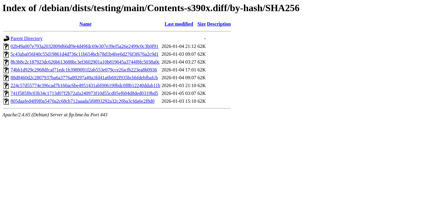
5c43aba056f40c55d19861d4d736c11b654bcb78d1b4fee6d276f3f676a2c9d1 (85, 54)
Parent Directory (26, 38)
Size (201, 24)
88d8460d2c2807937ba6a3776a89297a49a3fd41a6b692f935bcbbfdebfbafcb (84, 77)
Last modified (179, 24)
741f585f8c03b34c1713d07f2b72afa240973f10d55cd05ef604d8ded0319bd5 (84, 93)
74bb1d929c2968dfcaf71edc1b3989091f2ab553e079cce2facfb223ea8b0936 (84, 69)
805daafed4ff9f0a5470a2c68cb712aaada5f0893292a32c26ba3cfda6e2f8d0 (83, 101)
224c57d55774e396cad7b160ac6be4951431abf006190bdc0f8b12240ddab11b (85, 85)
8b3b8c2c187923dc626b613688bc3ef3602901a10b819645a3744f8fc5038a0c (85, 61)
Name (86, 24)
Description (219, 24)
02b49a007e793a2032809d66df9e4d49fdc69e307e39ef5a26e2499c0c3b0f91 (85, 46)
